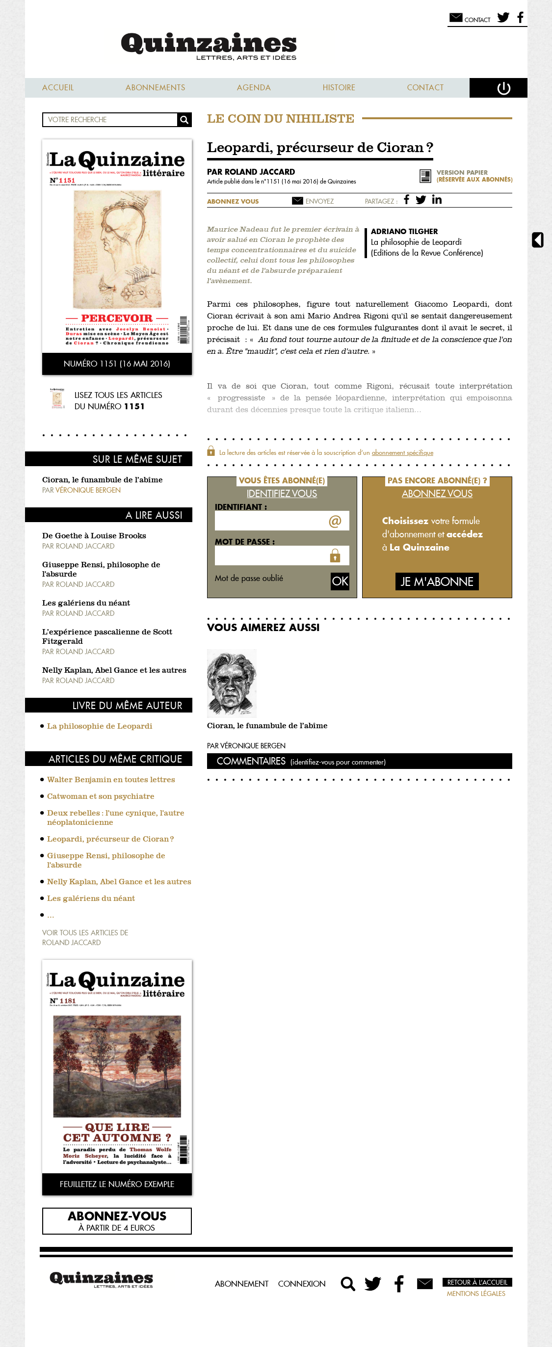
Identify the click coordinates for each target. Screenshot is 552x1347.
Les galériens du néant (86, 603)
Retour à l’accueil (477, 1282)
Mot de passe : (245, 542)
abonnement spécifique (402, 452)
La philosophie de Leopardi (100, 727)
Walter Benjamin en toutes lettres (111, 780)
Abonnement (241, 1284)
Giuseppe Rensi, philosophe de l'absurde (106, 861)
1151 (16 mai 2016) (293, 181)
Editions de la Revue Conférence (427, 253)
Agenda (254, 87)
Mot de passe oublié (249, 578)
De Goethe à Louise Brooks (94, 536)
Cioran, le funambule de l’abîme (102, 480)
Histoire (339, 87)
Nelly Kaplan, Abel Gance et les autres (114, 671)
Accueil (58, 87)
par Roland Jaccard (251, 172)
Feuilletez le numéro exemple (117, 1184)
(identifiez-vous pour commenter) (338, 762)
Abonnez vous (233, 201)
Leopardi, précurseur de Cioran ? (110, 840)
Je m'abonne (437, 582)
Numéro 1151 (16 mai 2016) (117, 364)
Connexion (302, 1284)
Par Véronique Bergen (246, 745)
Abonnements (155, 87)
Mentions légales (476, 1293)
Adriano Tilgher (404, 231)
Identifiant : (241, 507)
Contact (425, 87)
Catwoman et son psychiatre (101, 797)
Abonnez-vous (117, 1215)
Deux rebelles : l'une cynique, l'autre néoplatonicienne (115, 818)
